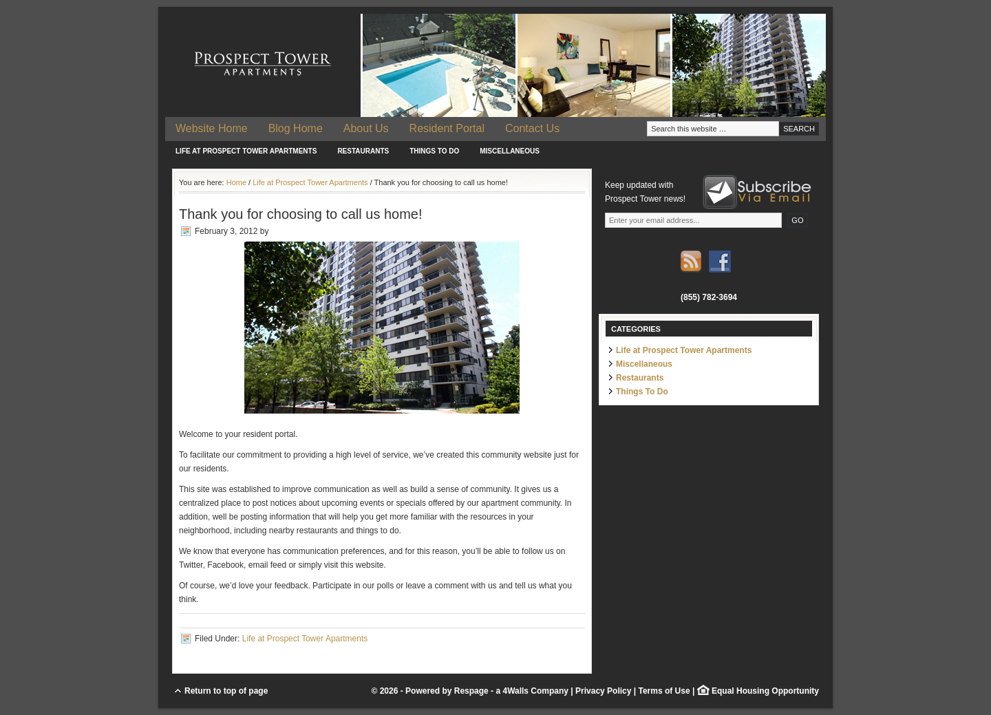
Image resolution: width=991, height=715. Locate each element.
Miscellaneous (510, 151)
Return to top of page (226, 691)
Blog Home (295, 128)
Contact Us (532, 128)
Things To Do (434, 151)
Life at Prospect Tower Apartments (246, 151)
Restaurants (363, 151)
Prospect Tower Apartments (495, 65)
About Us (366, 128)
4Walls (515, 691)
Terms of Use (664, 691)
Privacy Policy (603, 691)
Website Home (211, 128)
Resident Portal (446, 128)
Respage (471, 691)
